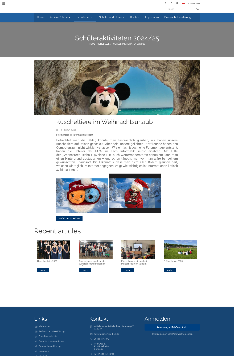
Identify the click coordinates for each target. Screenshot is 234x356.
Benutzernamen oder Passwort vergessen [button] (171, 334)
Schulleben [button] (85, 17)
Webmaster (44, 326)
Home (92, 44)
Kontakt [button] (135, 17)
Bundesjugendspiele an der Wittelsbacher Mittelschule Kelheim (92, 263)
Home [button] (40, 17)
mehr (43, 270)
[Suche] (183, 9)
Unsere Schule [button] (60, 17)
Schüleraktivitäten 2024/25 (129, 44)
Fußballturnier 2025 (173, 261)
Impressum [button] (152, 17)
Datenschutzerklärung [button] (177, 17)
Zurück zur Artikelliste (69, 218)
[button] (183, 3)
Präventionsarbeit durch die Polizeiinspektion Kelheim (134, 262)
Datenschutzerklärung (49, 346)
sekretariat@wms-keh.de (106, 334)
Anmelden (194, 3)
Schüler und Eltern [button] (112, 17)
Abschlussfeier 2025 (47, 261)
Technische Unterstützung (51, 331)
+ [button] (166, 3)
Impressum (44, 351)
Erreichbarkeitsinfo (48, 336)
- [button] (171, 3)
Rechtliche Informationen (51, 341)
